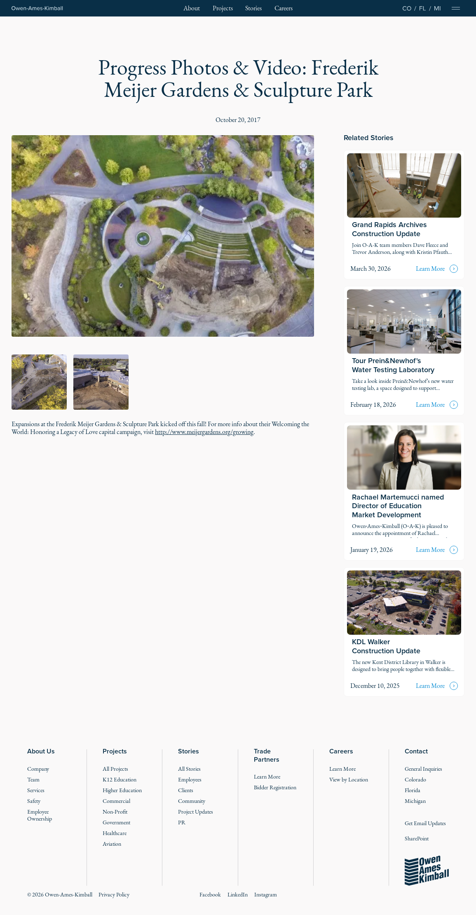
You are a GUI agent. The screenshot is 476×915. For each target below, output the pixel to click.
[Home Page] (37, 8)
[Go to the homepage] (426, 871)
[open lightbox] (163, 236)
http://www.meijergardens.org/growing (204, 431)
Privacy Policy (113, 895)
